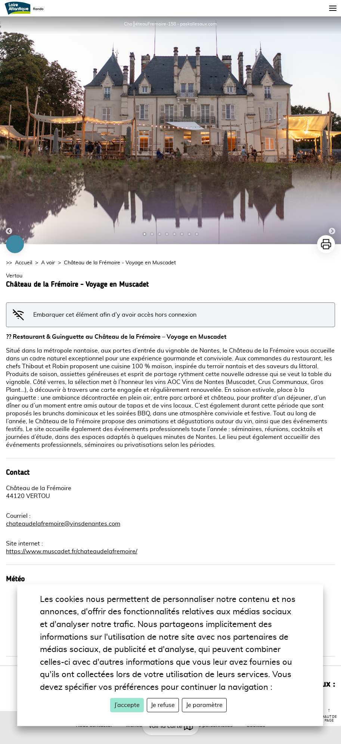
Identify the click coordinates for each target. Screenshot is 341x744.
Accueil (23, 262)
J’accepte (127, 705)
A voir (48, 262)
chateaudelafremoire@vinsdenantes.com (63, 524)
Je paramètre (204, 705)
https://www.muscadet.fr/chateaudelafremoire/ (71, 551)
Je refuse (163, 705)
